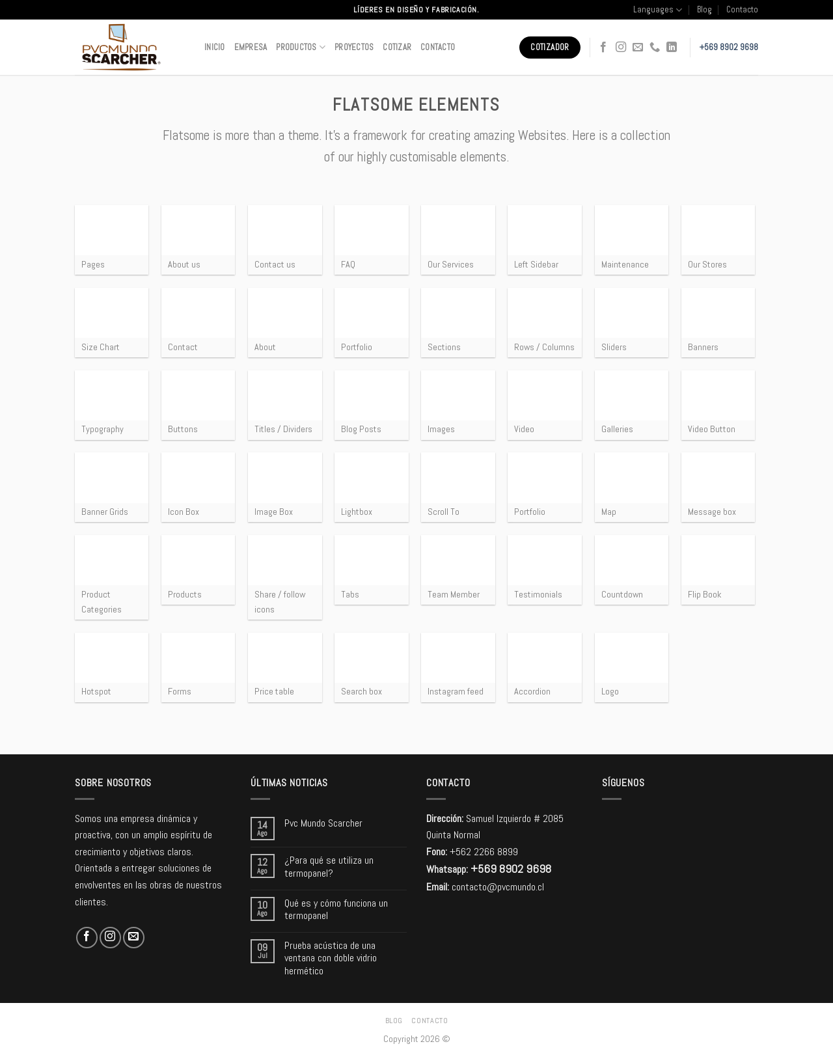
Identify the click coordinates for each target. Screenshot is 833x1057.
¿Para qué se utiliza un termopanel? (329, 866)
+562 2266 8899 (484, 851)
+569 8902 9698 (729, 47)
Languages (657, 10)
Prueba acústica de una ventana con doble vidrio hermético (330, 958)
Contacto (742, 9)
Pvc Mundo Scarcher (323, 823)
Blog (704, 9)
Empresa (250, 47)
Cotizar (397, 47)
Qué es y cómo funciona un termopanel (336, 909)
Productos (300, 47)
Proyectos (354, 47)
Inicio (214, 47)
